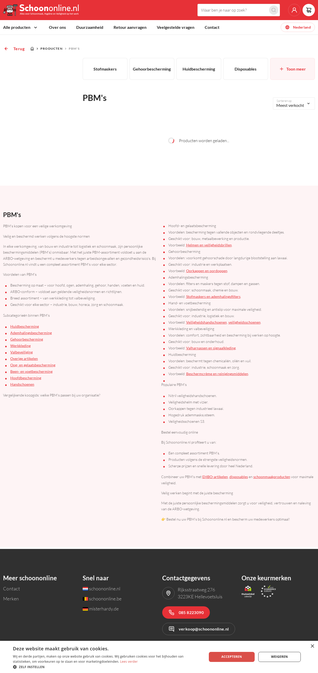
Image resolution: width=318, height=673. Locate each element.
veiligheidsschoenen (244, 324)
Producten (51, 50)
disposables (238, 479)
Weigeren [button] (279, 656)
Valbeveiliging (21, 354)
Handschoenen (22, 386)
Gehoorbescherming (26, 341)
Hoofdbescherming (25, 379)
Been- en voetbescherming (31, 373)
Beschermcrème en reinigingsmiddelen (217, 376)
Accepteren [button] (231, 656)
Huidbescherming (24, 328)
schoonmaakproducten (271, 479)
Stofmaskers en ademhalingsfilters (213, 298)
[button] (107, 666)
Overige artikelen (24, 360)
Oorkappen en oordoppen (206, 273)
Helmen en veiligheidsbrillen (209, 247)
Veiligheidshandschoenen (206, 324)
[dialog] (159, 657)
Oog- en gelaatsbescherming (32, 367)
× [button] (312, 646)
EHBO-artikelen (215, 479)
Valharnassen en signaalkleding (211, 350)
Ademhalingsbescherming (31, 334)
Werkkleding (20, 347)
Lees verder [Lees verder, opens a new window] (129, 661)
